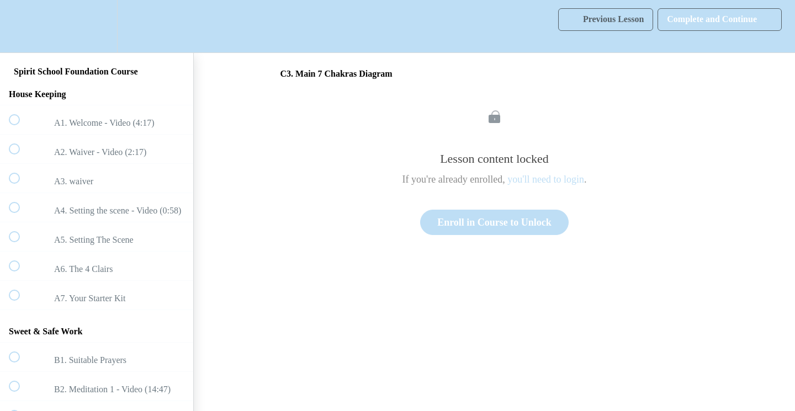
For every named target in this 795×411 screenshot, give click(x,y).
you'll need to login (545, 179)
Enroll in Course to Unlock (494, 222)
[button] (20, 26)
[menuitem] (96, 26)
